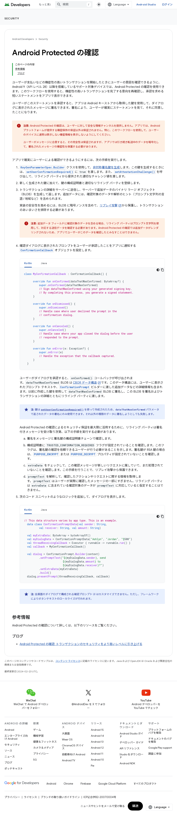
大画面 (66, 733)
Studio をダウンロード (131, 756)
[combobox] (74, 4)
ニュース (9, 756)
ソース (8, 750)
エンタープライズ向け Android (16, 737)
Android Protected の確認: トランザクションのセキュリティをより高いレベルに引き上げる (81, 644)
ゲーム (37, 729)
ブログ (8, 762)
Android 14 (97, 735)
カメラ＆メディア (43, 747)
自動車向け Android (73, 754)
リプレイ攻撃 (109, 205)
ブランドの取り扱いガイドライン (60, 797)
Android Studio (146, 4)
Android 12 (97, 747)
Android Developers (23, 39)
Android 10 (97, 759)
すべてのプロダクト (145, 783)
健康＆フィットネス (45, 741)
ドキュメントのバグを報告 (160, 740)
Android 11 (97, 753)
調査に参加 (154, 753)
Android (9, 729)
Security (11, 18)
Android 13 (97, 741)
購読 (135, 806)
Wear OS (67, 739)
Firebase (86, 783)
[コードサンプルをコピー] (162, 270)
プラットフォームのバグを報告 (160, 731)
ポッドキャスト (13, 768)
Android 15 (97, 729)
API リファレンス (130, 748)
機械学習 (38, 735)
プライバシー (41, 753)
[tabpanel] (92, 319)
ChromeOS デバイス (73, 747)
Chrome (68, 783)
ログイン (167, 4)
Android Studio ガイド (131, 735)
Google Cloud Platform (112, 783)
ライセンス (30, 797)
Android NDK (127, 763)
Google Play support (160, 747)
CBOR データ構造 (85, 383)
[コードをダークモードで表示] (158, 270)
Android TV (68, 760)
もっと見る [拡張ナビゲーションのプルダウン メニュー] (45, 4)
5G (35, 759)
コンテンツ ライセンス (67, 661)
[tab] (28, 263)
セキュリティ (12, 744)
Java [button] (44, 263)
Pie (92, 765)
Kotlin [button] (28, 263)
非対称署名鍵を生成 (106, 167)
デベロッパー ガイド (132, 742)
